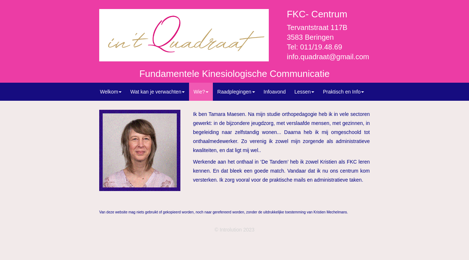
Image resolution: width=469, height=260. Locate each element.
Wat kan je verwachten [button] (157, 92)
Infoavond (275, 92)
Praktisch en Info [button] (343, 92)
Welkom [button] (111, 92)
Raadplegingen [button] (236, 92)
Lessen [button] (304, 92)
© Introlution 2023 (235, 230)
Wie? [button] (201, 92)
